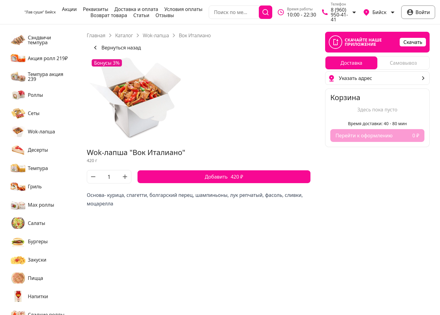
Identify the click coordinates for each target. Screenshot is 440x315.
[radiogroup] (377, 63)
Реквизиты (95, 9)
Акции (69, 9)
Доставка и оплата (136, 9)
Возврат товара (108, 15)
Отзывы (165, 15)
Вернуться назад (116, 47)
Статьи (141, 15)
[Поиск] (265, 12)
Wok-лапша (156, 35)
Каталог (124, 35)
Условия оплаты (183, 9)
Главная (96, 35)
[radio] (351, 62)
